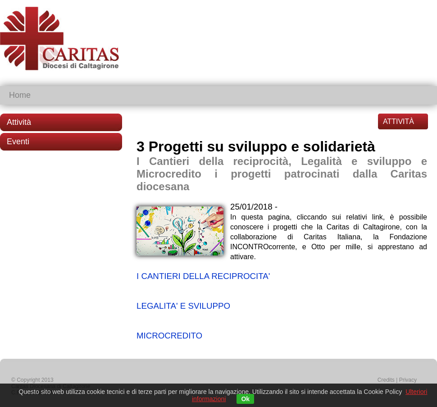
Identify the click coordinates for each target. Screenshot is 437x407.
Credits (386, 380)
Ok (245, 398)
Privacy (408, 380)
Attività (19, 122)
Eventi (18, 141)
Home (20, 95)
